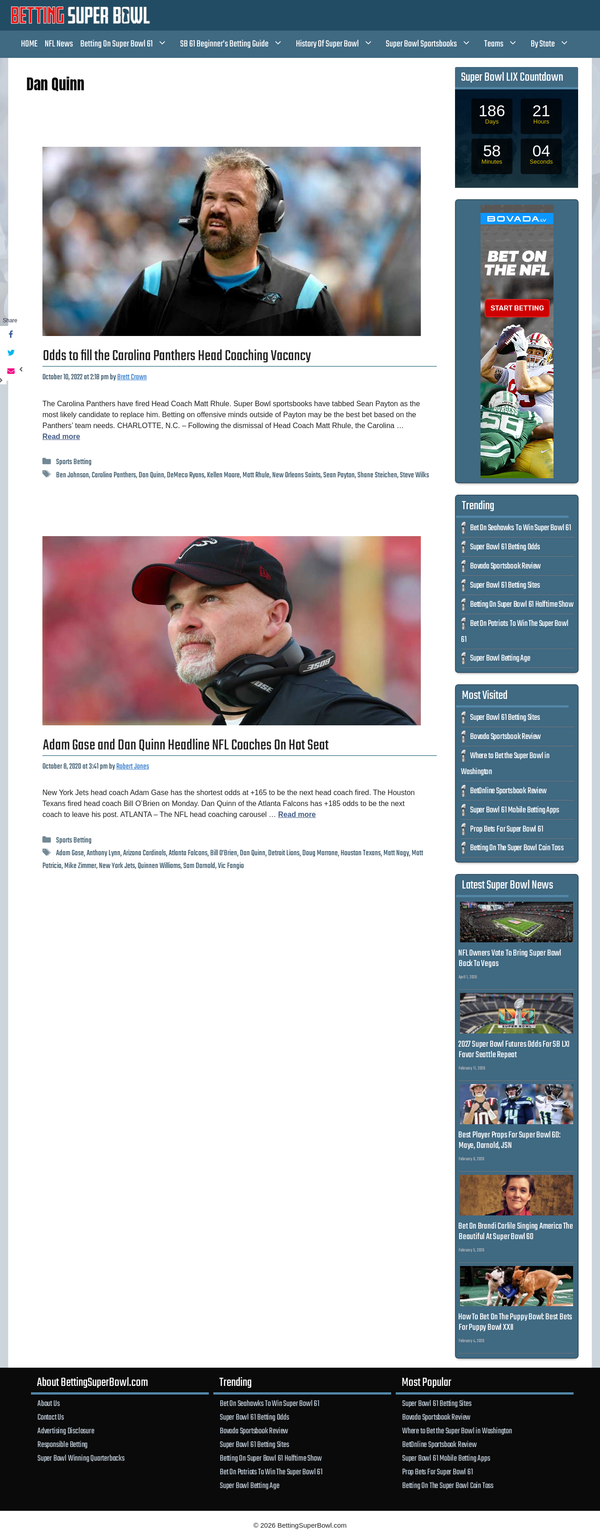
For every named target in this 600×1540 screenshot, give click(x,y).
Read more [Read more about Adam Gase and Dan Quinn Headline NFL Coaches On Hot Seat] (297, 814)
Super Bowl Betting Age (500, 658)
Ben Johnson (72, 475)
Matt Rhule (256, 475)
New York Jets (117, 866)
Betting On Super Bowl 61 (128, 44)
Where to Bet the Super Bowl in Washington (457, 1431)
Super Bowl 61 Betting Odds (505, 547)
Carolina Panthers (114, 475)
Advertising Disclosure (65, 1431)
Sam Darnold (199, 866)
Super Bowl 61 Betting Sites (505, 585)
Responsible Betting (62, 1444)
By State (555, 44)
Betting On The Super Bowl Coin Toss (517, 848)
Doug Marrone (320, 853)
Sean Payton (339, 475)
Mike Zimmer (80, 866)
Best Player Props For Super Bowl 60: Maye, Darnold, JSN (509, 1140)
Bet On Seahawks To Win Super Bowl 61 (520, 528)
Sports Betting (74, 462)
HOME (29, 44)
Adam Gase (70, 853)
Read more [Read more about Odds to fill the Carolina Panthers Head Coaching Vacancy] (61, 436)
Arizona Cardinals (144, 853)
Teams (505, 44)
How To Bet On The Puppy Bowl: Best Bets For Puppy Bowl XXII (515, 1322)
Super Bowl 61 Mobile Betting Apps (514, 810)
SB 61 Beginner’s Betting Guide (236, 44)
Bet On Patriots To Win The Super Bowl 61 (271, 1472)
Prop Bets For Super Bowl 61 (506, 829)
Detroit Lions (284, 853)
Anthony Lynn (103, 853)
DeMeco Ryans (185, 475)
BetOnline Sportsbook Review (508, 791)
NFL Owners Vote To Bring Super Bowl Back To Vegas (509, 958)
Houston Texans (361, 853)
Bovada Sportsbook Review (505, 566)
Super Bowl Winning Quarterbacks (80, 1458)
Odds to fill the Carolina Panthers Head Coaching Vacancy (177, 356)
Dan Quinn (151, 475)
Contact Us (50, 1417)
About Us (48, 1403)
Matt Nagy (396, 853)
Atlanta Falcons (188, 853)
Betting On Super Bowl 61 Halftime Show (521, 604)
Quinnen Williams (159, 866)
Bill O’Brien (223, 853)
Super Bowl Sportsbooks (433, 44)
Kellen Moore (223, 475)
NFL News (59, 44)
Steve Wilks (414, 475)
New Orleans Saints (296, 475)
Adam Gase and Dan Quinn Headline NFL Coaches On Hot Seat (186, 745)
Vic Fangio (231, 866)
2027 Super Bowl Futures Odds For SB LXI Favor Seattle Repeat (513, 1050)
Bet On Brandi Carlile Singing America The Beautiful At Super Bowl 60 (515, 1232)
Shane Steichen (377, 475)
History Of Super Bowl (339, 44)
